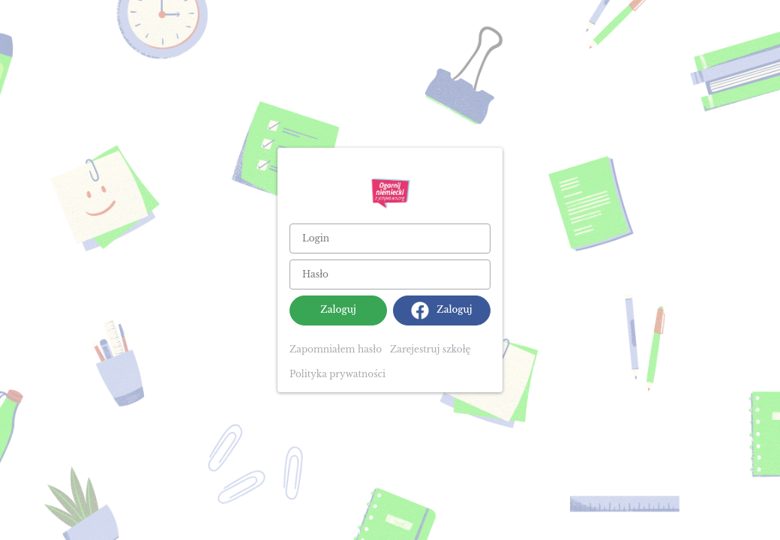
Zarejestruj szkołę (430, 349)
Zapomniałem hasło (336, 349)
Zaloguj (338, 309)
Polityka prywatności (338, 374)
